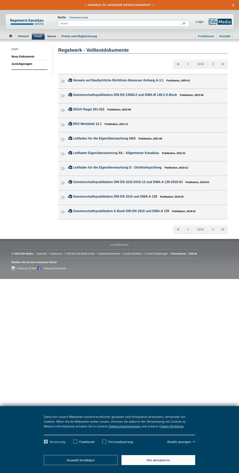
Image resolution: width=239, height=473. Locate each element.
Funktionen (206, 36)
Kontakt (224, 36)
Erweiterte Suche (79, 17)
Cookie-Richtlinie (171, 426)
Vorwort (23, 36)
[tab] (119, 5)
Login (200, 21)
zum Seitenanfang (119, 245)
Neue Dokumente (23, 56)
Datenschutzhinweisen (124, 426)
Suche (62, 17)
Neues (51, 36)
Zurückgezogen (22, 63)
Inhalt (38, 36)
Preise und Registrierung (79, 36)
